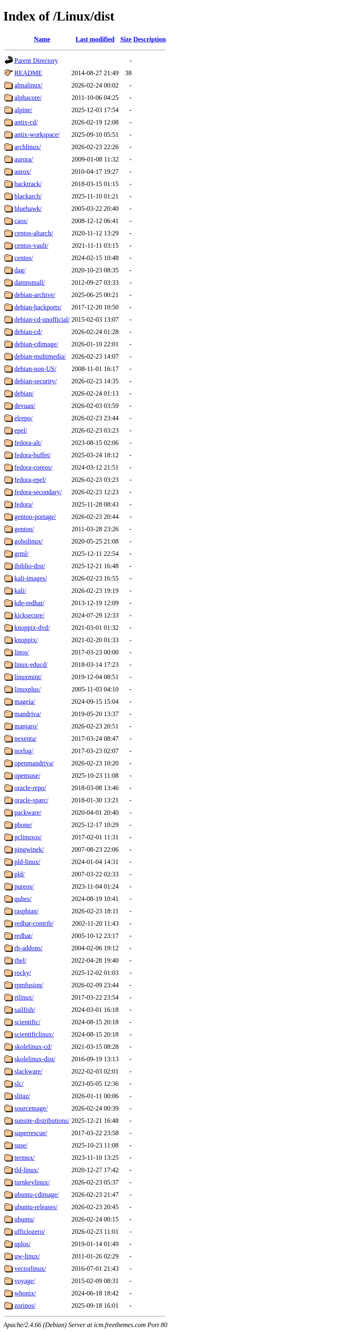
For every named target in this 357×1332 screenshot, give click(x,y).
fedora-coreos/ (33, 467)
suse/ (21, 1145)
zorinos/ (25, 1305)
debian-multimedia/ (40, 356)
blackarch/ (28, 196)
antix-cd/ (26, 122)
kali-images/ (30, 578)
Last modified (95, 39)
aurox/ (22, 171)
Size (126, 39)
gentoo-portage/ (35, 516)
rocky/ (22, 972)
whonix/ (25, 1293)
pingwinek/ (29, 849)
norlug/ (23, 750)
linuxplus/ (27, 689)
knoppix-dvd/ (32, 627)
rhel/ (20, 960)
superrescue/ (30, 1132)
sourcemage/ (31, 1108)
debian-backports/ (38, 307)
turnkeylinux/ (32, 1182)
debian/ (24, 393)
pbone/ (23, 824)
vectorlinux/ (30, 1268)
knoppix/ (26, 639)
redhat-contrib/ (33, 923)
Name (42, 39)
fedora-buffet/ (32, 455)
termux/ (24, 1157)
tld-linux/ (26, 1169)
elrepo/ (23, 418)
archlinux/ (27, 146)
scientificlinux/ (34, 1034)
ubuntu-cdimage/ (36, 1194)
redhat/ (23, 935)
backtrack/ (28, 183)
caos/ (21, 220)
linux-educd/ (31, 664)
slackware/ (28, 1071)
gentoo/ (24, 528)
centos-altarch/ (33, 233)
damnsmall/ (29, 282)
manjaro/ (26, 726)
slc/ (18, 1083)
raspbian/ (26, 911)
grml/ (21, 553)
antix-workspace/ (37, 134)
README (28, 72)
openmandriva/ (34, 763)
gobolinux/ (28, 541)
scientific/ (27, 1022)
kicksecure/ (29, 615)
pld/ (19, 874)
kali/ (20, 590)
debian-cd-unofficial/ (42, 319)
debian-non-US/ (35, 368)
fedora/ (23, 504)
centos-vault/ (31, 245)
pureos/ (24, 886)
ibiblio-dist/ (29, 565)
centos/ (23, 257)
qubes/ (23, 898)
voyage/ (24, 1280)
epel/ (20, 430)
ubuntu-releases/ (36, 1206)
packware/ (27, 812)
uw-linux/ (27, 1256)
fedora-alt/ (28, 442)
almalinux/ (28, 85)
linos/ (21, 652)
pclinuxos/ (28, 837)
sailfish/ (24, 1009)
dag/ (20, 270)
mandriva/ (27, 713)
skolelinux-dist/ (34, 1058)
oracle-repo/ (30, 787)
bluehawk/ (28, 208)
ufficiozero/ (29, 1231)
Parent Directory (36, 60)
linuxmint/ (28, 676)
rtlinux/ (24, 997)
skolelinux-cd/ (33, 1046)
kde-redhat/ (29, 602)
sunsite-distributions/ (41, 1120)
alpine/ (23, 109)
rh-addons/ (28, 948)
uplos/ (22, 1243)
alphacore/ (28, 97)
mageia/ (24, 701)
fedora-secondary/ (38, 492)
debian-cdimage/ (36, 344)
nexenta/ (25, 738)
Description (149, 39)
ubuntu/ (24, 1219)
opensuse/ (27, 775)
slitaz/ (22, 1095)
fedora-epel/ (30, 479)
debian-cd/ (28, 331)
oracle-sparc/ (31, 800)
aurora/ (23, 159)
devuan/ (24, 405)
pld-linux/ (27, 861)
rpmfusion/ (28, 985)
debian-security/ (35, 381)
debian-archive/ (34, 294)
